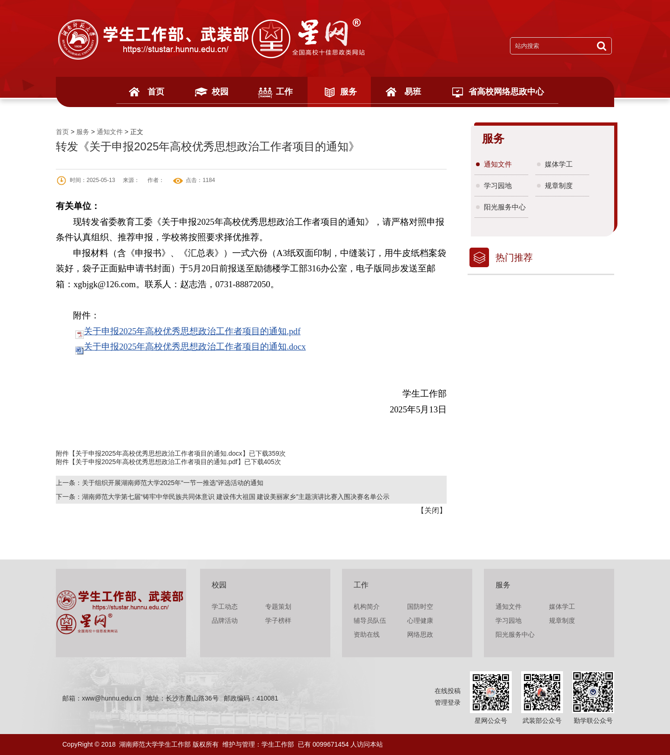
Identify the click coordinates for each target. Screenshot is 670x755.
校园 (220, 91)
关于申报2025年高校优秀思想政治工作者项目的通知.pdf (192, 331)
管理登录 (448, 702)
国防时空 (420, 606)
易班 (412, 91)
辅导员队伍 (370, 620)
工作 (284, 91)
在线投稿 (448, 690)
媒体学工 (559, 164)
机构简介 (367, 606)
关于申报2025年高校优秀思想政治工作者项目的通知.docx (195, 346)
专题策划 (278, 606)
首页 (155, 91)
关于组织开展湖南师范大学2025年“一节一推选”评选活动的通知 (172, 482)
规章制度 (559, 185)
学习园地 (498, 185)
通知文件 (110, 131)
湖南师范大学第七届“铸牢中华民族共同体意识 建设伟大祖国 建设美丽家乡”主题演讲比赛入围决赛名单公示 (235, 496)
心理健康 (420, 620)
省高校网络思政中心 (506, 91)
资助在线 (367, 634)
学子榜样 (278, 620)
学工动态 (225, 606)
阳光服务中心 (505, 207)
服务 (348, 91)
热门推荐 (514, 257)
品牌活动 (225, 620)
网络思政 (420, 634)
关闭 (431, 510)
